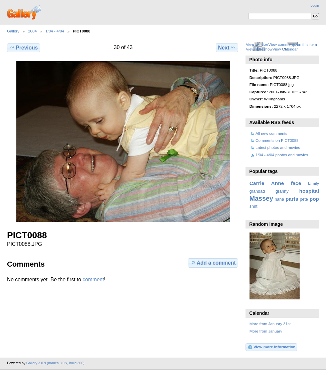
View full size (257, 44)
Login (315, 5)
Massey (261, 198)
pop (314, 199)
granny (282, 191)
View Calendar (285, 49)
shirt (254, 206)
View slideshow (259, 49)
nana (279, 199)
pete (304, 199)
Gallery (13, 31)
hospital (309, 191)
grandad (257, 191)
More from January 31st (270, 323)
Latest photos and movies (278, 147)
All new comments (271, 133)
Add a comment (213, 263)
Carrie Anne (267, 183)
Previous (23, 47)
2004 (32, 31)
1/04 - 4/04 (54, 31)
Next (227, 47)
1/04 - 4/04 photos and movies (282, 155)
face (296, 183)
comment (93, 279)
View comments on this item (292, 44)
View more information (272, 347)
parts (292, 199)
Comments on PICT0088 (277, 140)
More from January (266, 331)
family (313, 183)
